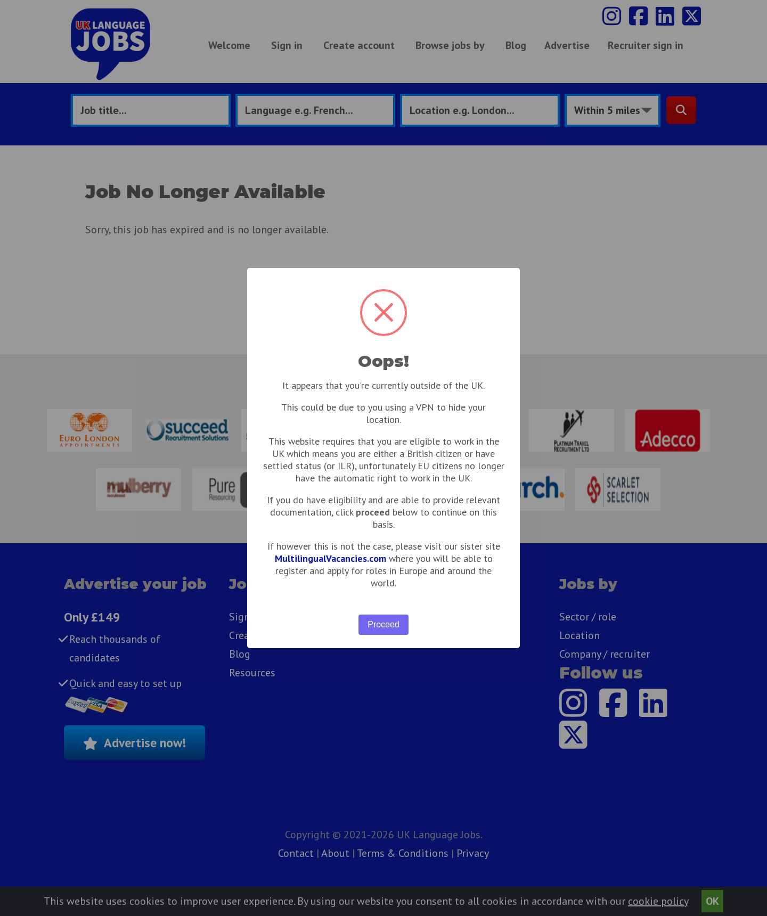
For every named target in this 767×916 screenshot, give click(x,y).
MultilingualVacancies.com (330, 558)
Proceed (383, 624)
